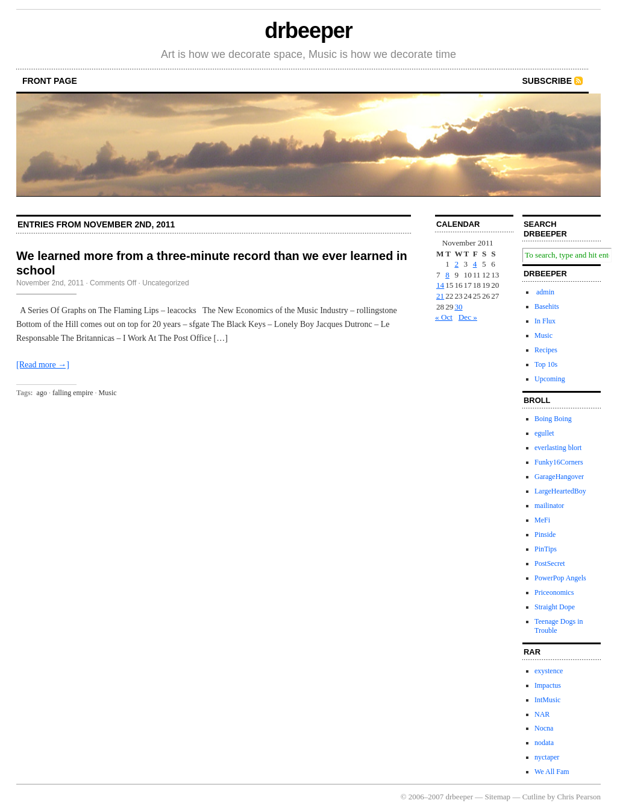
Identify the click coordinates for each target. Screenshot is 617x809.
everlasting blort (557, 447)
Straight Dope (554, 607)
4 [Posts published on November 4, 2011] (475, 263)
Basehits (546, 306)
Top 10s (545, 364)
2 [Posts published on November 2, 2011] (456, 263)
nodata (544, 742)
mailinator (549, 505)
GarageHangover (559, 476)
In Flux (545, 321)
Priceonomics (554, 592)
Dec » (468, 317)
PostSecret (549, 563)
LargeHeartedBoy (560, 491)
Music (108, 393)
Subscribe (547, 81)
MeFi (542, 520)
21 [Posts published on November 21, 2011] (440, 295)
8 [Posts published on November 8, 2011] (447, 274)
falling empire (72, 393)
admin (544, 292)
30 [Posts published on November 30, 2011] (458, 306)
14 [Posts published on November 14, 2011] (440, 285)
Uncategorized (165, 283)
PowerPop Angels (560, 578)
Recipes (545, 350)
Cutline (533, 796)
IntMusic (547, 700)
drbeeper (308, 30)
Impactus (547, 685)
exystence (548, 671)
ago (42, 393)
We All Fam (551, 771)
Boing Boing (553, 418)
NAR (542, 714)
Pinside (545, 534)
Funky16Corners (558, 462)
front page (49, 81)
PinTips (545, 549)
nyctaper (546, 757)
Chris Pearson (579, 796)
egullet (544, 433)
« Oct (444, 317)
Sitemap (498, 796)
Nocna (543, 728)
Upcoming (549, 379)
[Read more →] (42, 364)
